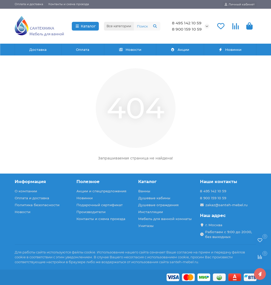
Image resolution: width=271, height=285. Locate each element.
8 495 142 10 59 (187, 23)
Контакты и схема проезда (68, 4)
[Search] (147, 26)
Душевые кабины (154, 198)
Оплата (82, 50)
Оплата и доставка (29, 4)
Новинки (230, 50)
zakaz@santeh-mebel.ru (226, 205)
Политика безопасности (37, 205)
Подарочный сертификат (99, 205)
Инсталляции (150, 212)
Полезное (88, 181)
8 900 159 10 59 (187, 29)
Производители (91, 212)
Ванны (144, 191)
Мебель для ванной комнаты (165, 219)
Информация (30, 181)
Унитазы (146, 226)
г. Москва (213, 225)
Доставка (38, 50)
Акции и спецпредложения (101, 191)
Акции (180, 50)
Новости (130, 50)
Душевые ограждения (158, 205)
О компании (26, 191)
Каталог (85, 26)
